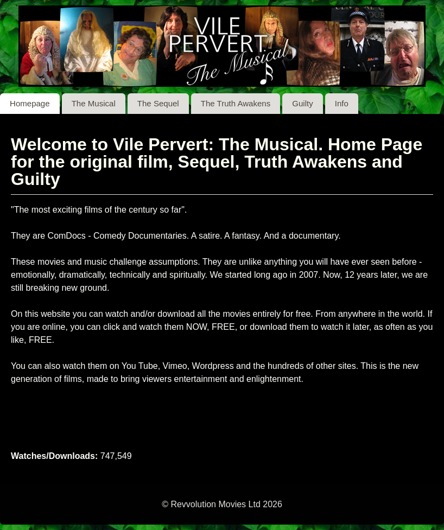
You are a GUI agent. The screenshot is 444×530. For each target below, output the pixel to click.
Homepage (30, 103)
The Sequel (158, 103)
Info (341, 103)
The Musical (94, 103)
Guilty (302, 103)
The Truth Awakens (235, 103)
